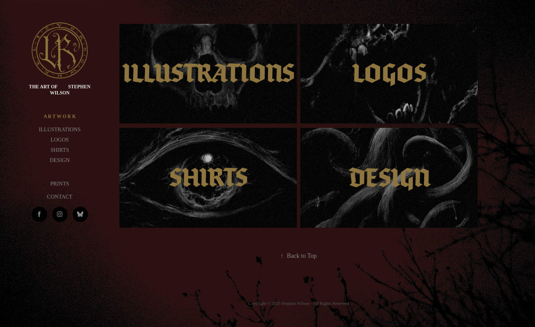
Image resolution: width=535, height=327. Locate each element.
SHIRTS (59, 150)
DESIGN (60, 160)
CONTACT (59, 196)
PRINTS (59, 184)
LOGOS (59, 140)
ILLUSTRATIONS (60, 129)
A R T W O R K (60, 116)
